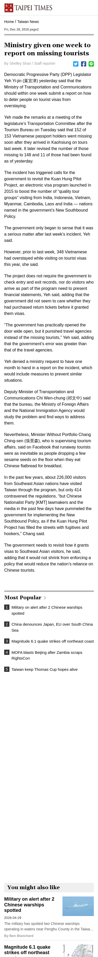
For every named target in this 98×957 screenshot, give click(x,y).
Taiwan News (28, 22)
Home (9, 22)
